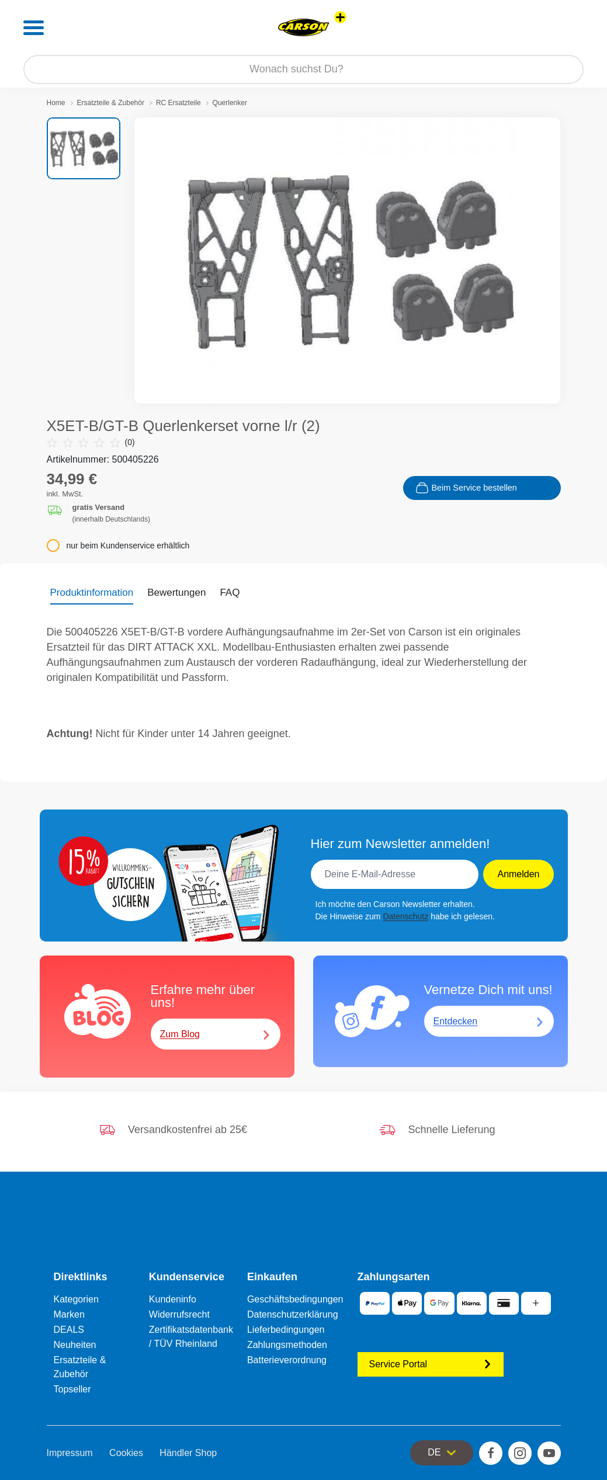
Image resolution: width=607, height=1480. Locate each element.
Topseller (72, 1389)
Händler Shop (188, 1453)
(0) (91, 442)
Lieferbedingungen (286, 1330)
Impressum (70, 1453)
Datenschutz (405, 916)
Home (56, 103)
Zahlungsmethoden (287, 1345)
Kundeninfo (172, 1299)
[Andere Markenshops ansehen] (340, 17)
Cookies (126, 1453)
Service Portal (430, 1364)
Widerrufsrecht (179, 1314)
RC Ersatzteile (178, 103)
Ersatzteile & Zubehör (110, 103)
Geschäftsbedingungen (295, 1299)
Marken (69, 1314)
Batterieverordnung (287, 1360)
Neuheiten (75, 1345)
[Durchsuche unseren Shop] (303, 69)
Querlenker (230, 103)
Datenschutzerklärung (292, 1314)
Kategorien (76, 1299)
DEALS (69, 1330)
